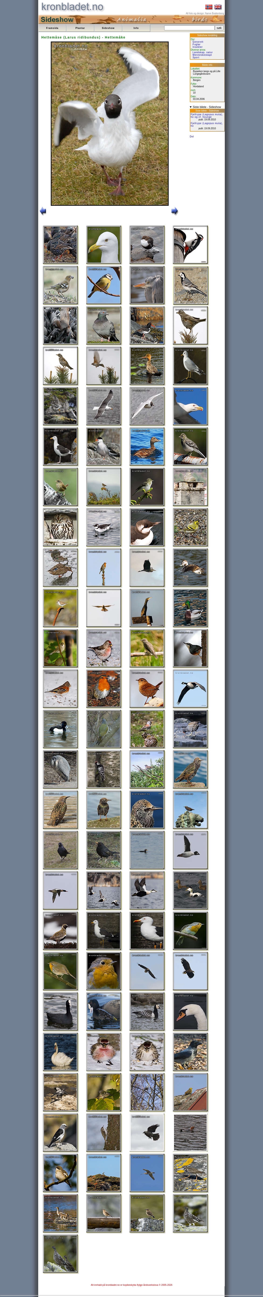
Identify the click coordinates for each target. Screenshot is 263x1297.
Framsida (52, 28)
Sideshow (108, 28)
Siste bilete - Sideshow (207, 107)
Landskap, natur (203, 52)
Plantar (80, 28)
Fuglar (197, 44)
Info (136, 28)
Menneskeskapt (202, 55)
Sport (196, 57)
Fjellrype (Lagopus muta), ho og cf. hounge (207, 115)
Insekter (198, 47)
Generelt (198, 42)
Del (192, 136)
